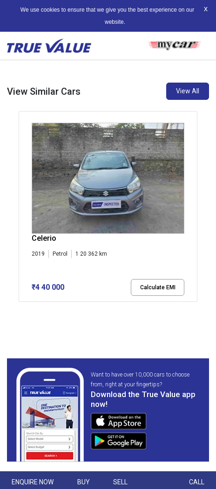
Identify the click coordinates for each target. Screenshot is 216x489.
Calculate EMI (158, 287)
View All (187, 91)
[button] (21, 309)
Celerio (44, 238)
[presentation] (23, 214)
